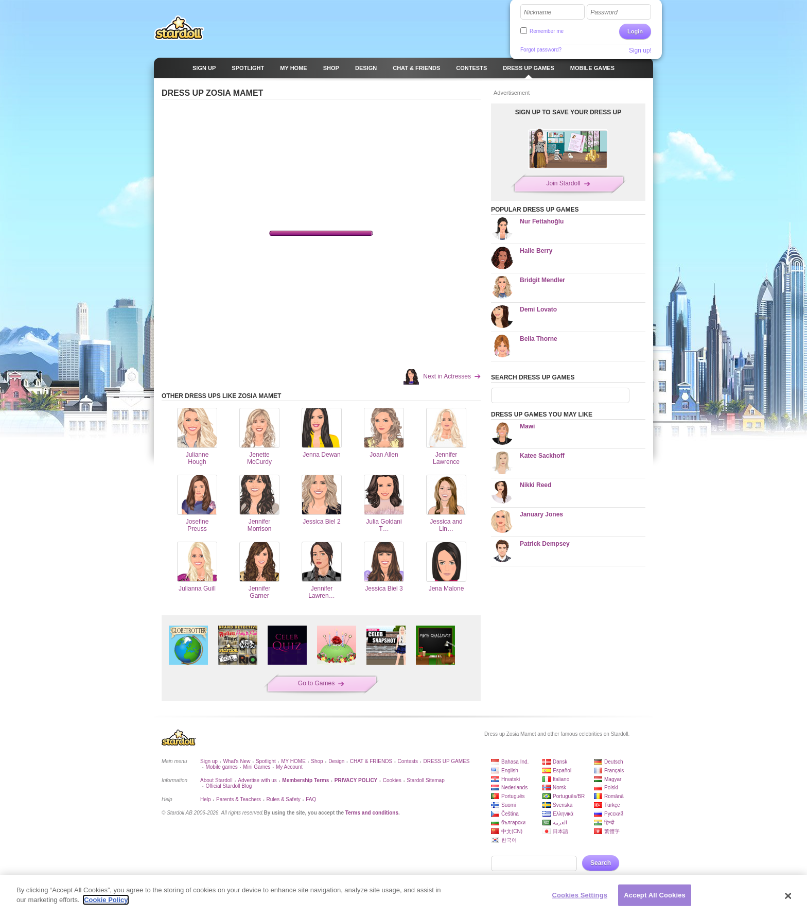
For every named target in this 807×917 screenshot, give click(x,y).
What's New (236, 761)
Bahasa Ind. (515, 762)
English (509, 770)
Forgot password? (541, 50)
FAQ (311, 799)
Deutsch (613, 762)
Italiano (561, 779)
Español (562, 770)
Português (513, 796)
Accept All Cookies (655, 895)
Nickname (537, 12)
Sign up (209, 761)
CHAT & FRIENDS (371, 761)
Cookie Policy (106, 900)
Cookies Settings (580, 895)
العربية (560, 822)
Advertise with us (257, 780)
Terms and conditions (371, 813)
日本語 (560, 831)
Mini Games (256, 767)
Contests (408, 761)
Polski (611, 787)
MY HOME (293, 761)
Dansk (560, 762)
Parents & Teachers (238, 799)
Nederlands (514, 787)
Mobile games (221, 767)
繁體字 (612, 831)
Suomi (508, 805)
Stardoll (179, 27)
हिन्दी (609, 822)
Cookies (392, 780)
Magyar (612, 779)
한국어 (509, 840)
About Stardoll (216, 780)
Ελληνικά (563, 814)
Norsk (559, 787)
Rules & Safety (284, 799)
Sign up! (640, 50)
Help (205, 799)
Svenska (562, 805)
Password (604, 12)
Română (614, 796)
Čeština (510, 814)
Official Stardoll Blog (228, 786)
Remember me (547, 31)
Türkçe (612, 805)
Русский (613, 814)
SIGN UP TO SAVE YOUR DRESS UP (568, 112)
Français (614, 770)
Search (600, 863)
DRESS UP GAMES (447, 761)
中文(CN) (511, 831)
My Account (289, 767)
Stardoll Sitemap (425, 780)
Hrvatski (510, 779)
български (513, 822)
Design (336, 761)
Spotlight (266, 761)
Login (635, 31)
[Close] (788, 896)
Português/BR (569, 796)
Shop (317, 761)
